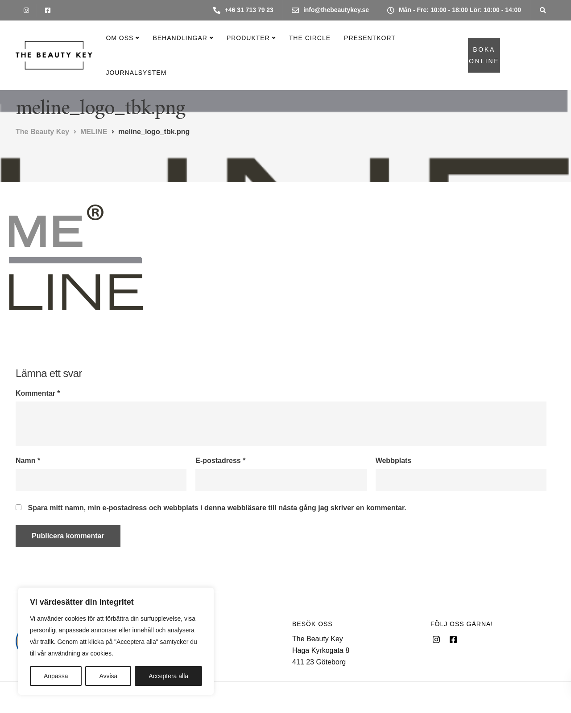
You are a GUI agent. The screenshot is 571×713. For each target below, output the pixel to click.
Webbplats (394, 460)
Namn (28, 460)
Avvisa (108, 676)
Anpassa (56, 676)
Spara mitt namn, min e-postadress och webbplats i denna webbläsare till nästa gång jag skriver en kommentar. (217, 508)
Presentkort (370, 37)
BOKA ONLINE (484, 55)
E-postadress (220, 460)
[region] (116, 641)
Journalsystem (136, 72)
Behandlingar (180, 37)
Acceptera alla (168, 676)
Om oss (119, 37)
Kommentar (38, 393)
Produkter (248, 37)
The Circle (310, 37)
